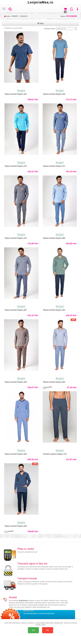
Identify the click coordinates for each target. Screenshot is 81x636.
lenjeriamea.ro (24, 601)
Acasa (7, 16)
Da (33, 630)
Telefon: (68, 16)
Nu (47, 630)
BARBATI (15, 16)
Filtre (40, 23)
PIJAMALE (23, 16)
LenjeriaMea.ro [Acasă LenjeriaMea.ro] (40, 2)
